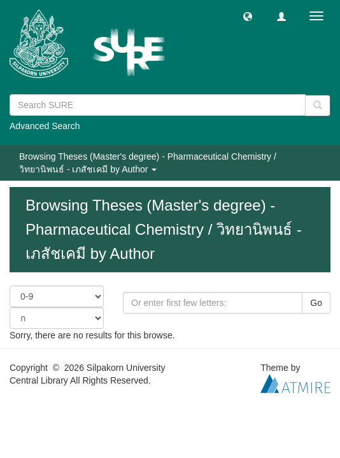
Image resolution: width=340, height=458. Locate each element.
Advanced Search (45, 126)
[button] (247, 16)
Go (316, 303)
